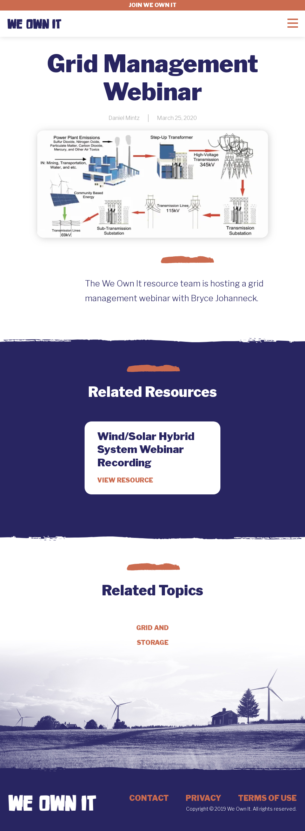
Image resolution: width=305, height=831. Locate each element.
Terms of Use (267, 798)
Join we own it (153, 5)
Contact (149, 798)
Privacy (203, 798)
